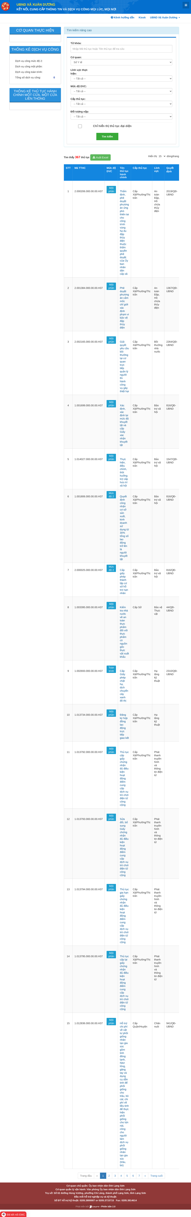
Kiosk (142, 17)
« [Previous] (97, 1175)
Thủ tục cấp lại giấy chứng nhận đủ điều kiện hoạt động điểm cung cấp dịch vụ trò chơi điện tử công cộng (124, 983)
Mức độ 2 (111, 495)
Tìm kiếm (107, 136)
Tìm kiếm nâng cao (79, 30)
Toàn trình (111, 669)
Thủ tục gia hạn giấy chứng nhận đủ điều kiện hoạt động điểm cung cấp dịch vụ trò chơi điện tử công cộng (124, 916)
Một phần (111, 189)
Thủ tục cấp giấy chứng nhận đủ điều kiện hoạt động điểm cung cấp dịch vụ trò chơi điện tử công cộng (124, 778)
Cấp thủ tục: (78, 98)
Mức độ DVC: (79, 86)
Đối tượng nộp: (80, 111)
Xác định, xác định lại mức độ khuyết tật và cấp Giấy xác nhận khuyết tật (124, 425)
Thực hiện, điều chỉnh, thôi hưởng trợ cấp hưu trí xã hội (124, 472)
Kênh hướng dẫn (122, 17)
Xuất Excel (100, 157)
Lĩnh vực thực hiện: (79, 71)
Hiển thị (152, 156)
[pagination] (162, 156)
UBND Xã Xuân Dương (36, 4)
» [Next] (145, 1175)
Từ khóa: (76, 43)
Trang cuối (156, 1175)
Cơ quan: (76, 57)
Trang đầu (86, 1175)
